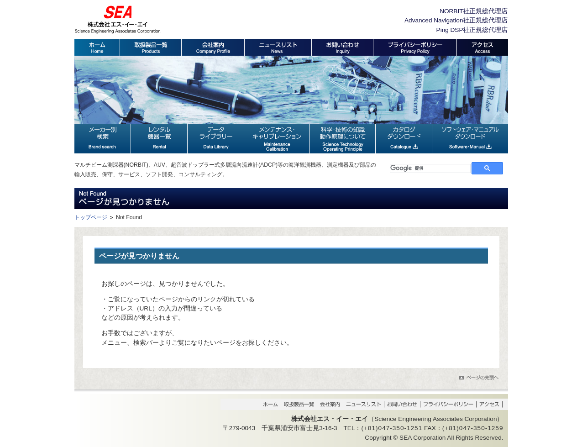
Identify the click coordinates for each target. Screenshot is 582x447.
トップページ (90, 217)
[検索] (430, 168)
